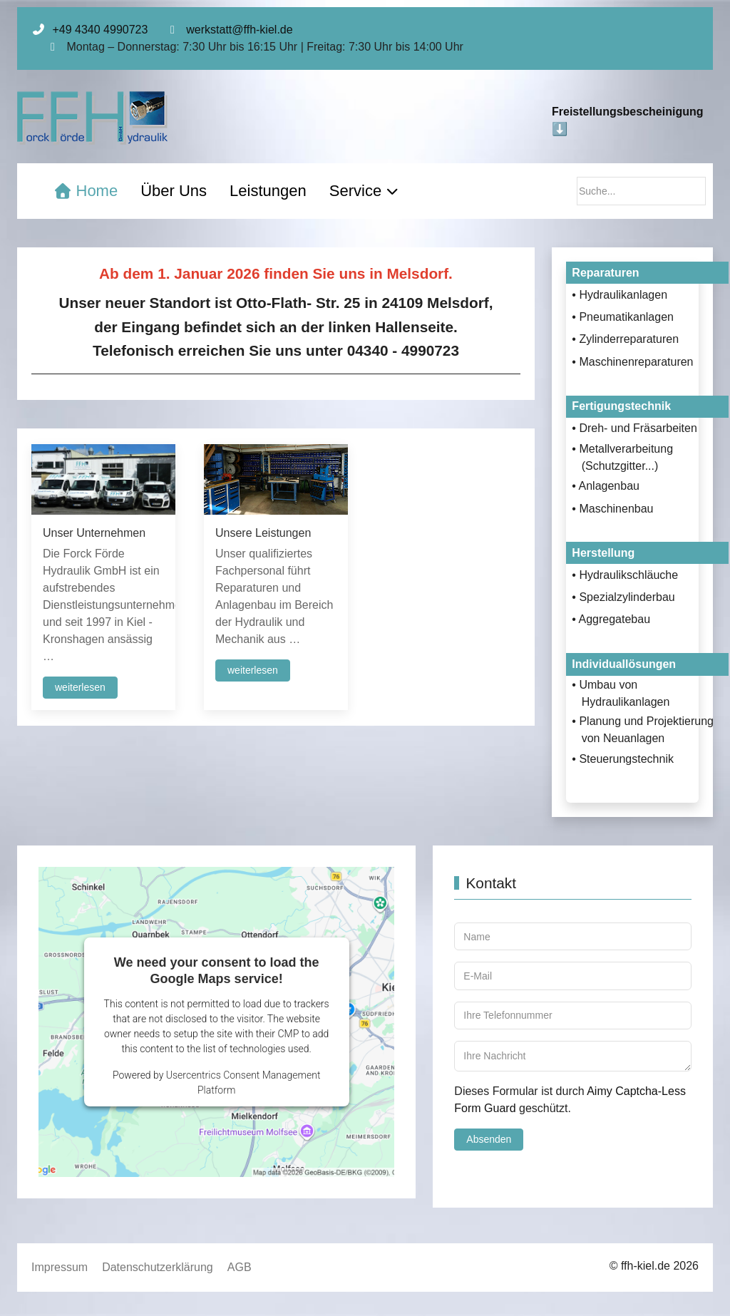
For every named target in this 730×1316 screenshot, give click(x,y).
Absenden (488, 1139)
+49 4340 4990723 (100, 30)
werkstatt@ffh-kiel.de (239, 30)
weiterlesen (80, 687)
